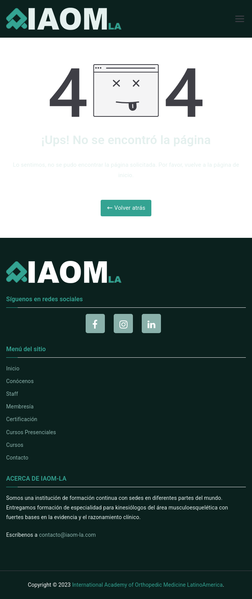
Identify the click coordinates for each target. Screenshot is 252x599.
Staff (12, 394)
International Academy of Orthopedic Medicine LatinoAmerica (147, 585)
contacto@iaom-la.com (67, 535)
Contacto (17, 458)
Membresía (19, 406)
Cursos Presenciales (31, 432)
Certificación (21, 419)
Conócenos (20, 381)
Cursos (14, 445)
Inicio (13, 368)
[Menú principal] (240, 18)
